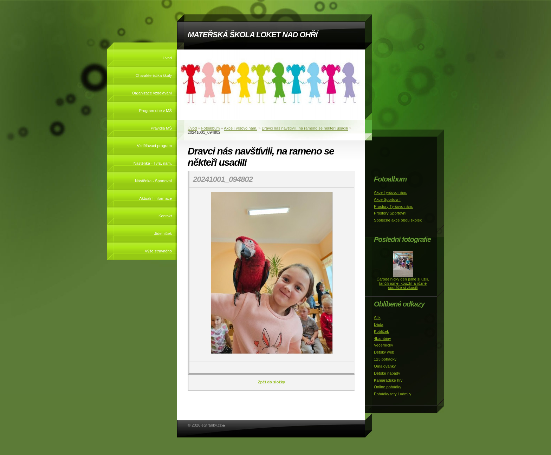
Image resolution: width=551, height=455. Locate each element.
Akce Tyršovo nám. (240, 128)
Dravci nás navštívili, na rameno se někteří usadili (305, 128)
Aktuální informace (155, 198)
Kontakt (165, 216)
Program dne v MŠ (155, 110)
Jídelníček (163, 233)
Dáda (378, 324)
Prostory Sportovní (390, 213)
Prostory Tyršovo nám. (393, 206)
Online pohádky (387, 387)
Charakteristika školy (154, 75)
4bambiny (382, 338)
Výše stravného (158, 251)
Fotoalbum (210, 128)
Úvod (167, 58)
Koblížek (381, 331)
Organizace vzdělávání (152, 93)
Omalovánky (385, 366)
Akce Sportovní (387, 199)
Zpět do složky (271, 382)
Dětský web (384, 352)
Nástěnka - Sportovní (153, 181)
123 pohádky (385, 359)
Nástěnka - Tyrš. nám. (153, 163)
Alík (377, 317)
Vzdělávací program (154, 146)
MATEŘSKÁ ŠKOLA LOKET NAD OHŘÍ (252, 34)
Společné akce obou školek (398, 220)
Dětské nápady (387, 373)
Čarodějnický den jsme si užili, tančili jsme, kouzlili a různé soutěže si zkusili (403, 283)
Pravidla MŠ (161, 128)
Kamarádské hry (388, 380)
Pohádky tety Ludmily (392, 394)
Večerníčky (383, 345)
